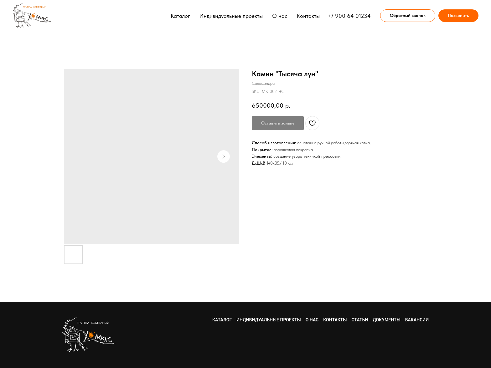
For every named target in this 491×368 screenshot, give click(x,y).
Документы (386, 319)
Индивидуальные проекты (231, 16)
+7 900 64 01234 (349, 16)
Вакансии (417, 319)
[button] (407, 15)
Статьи (360, 319)
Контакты (308, 16)
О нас (279, 16)
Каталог (180, 16)
